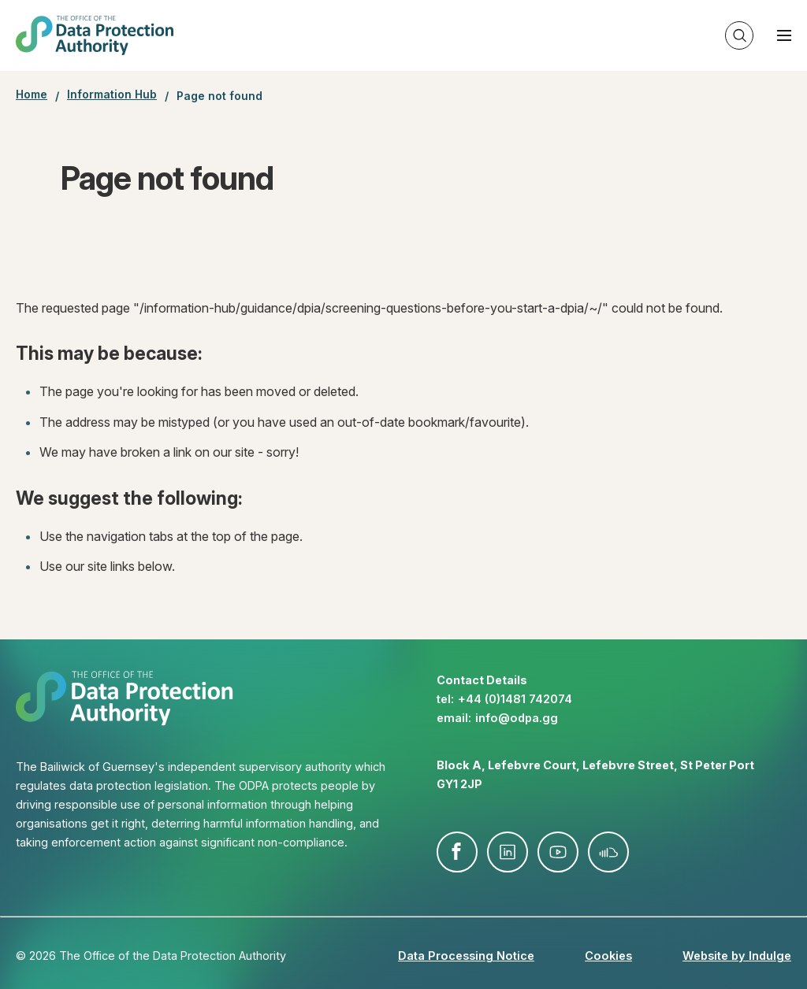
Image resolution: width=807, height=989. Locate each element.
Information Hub (112, 94)
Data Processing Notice (466, 955)
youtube (557, 852)
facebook (457, 852)
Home (31, 94)
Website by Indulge (736, 955)
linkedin (507, 852)
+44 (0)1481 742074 (515, 699)
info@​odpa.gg (516, 717)
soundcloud (608, 852)
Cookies (608, 955)
